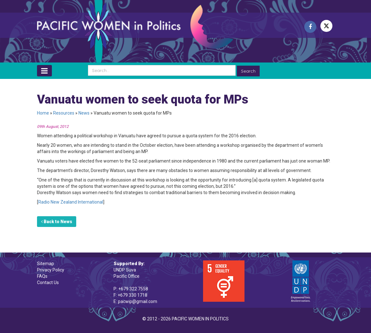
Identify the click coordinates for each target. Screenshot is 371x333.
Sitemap (45, 263)
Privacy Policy (50, 269)
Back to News (56, 221)
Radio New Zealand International (70, 202)
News (84, 113)
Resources (63, 113)
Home (43, 113)
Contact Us (48, 282)
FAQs (42, 276)
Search (248, 71)
